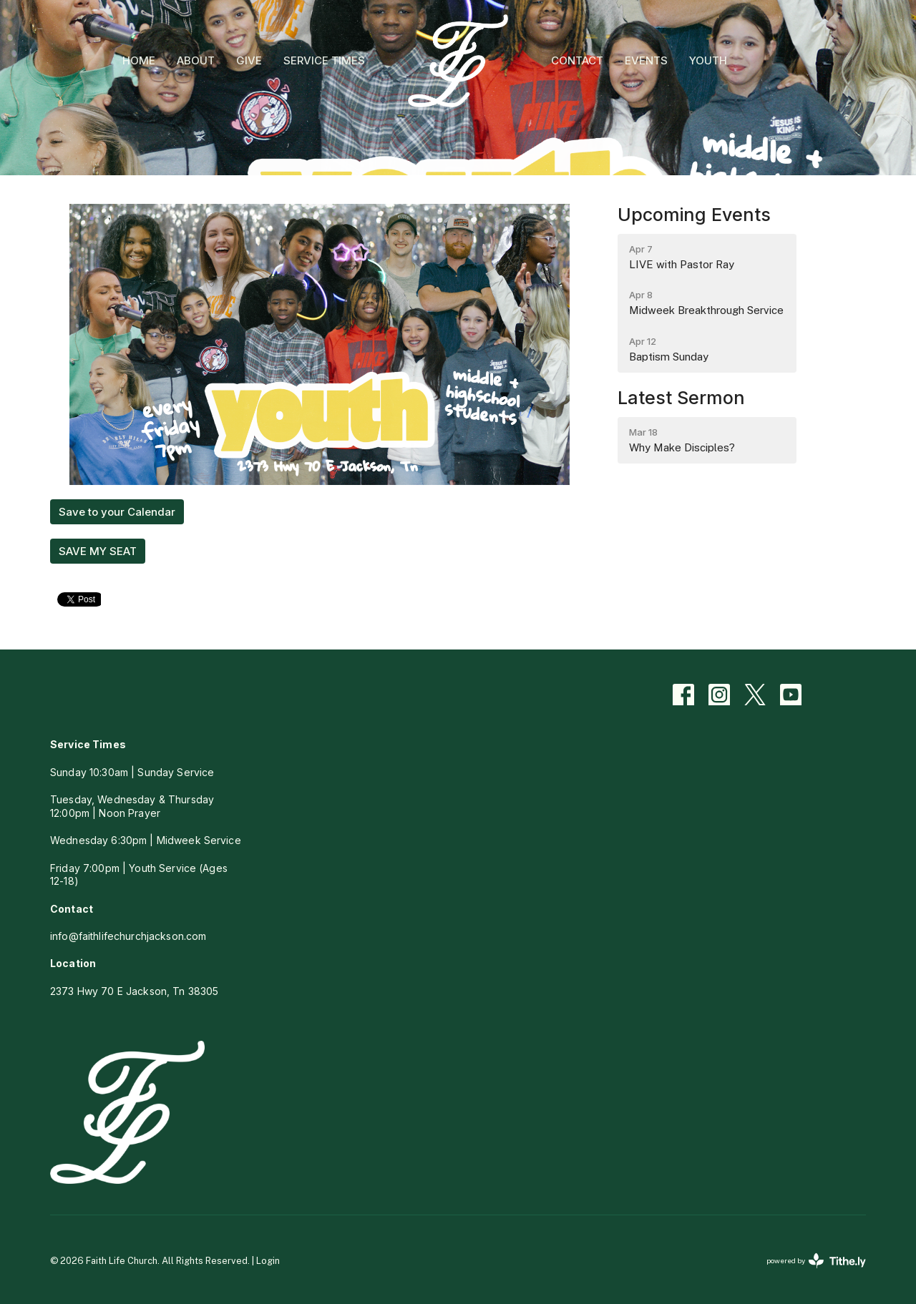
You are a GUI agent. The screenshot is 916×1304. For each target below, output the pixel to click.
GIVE (249, 60)
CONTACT (577, 60)
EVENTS (646, 60)
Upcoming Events (694, 214)
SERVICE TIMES (324, 60)
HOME (138, 60)
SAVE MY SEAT (98, 551)
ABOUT (196, 60)
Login (268, 1260)
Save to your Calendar (117, 512)
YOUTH (708, 60)
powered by (816, 1261)
